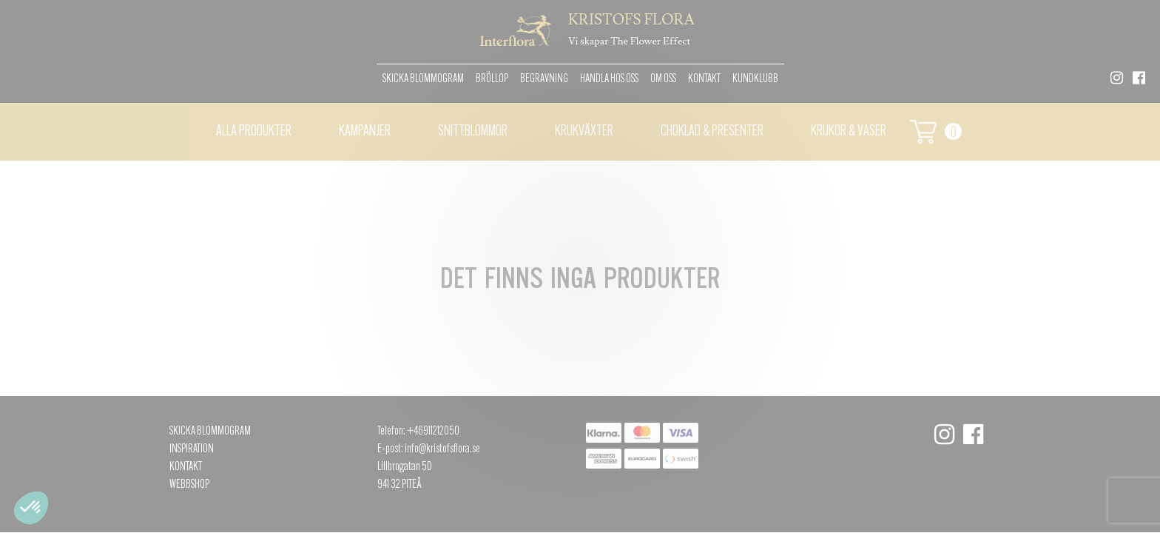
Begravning (544, 79)
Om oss (663, 79)
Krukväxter (584, 131)
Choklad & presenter (712, 131)
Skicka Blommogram (423, 79)
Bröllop (492, 79)
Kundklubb (755, 79)
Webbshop (189, 485)
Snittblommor (473, 131)
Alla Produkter (253, 131)
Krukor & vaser (848, 131)
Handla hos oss (609, 79)
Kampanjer (365, 131)
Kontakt (704, 79)
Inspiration (191, 449)
